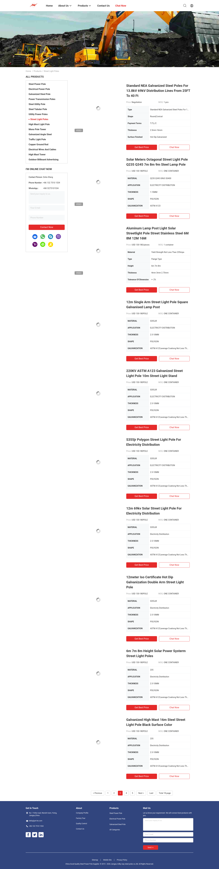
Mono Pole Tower (37, 129)
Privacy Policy (122, 860)
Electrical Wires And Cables (42, 149)
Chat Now (174, 147)
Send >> (150, 847)
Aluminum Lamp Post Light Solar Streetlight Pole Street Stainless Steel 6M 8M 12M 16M (157, 233)
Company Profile (82, 813)
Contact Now (46, 227)
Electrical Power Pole (39, 89)
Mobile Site (107, 860)
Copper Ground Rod (38, 144)
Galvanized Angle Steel (40, 134)
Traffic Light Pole (37, 139)
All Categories (115, 830)
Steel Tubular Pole (38, 109)
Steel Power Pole (37, 84)
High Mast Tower (37, 154)
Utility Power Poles (38, 114)
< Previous (97, 793)
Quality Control (81, 824)
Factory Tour (80, 818)
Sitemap (95, 860)
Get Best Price (142, 147)
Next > (141, 793)
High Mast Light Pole (39, 124)
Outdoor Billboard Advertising (43, 159)
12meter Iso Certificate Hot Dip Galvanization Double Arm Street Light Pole (155, 582)
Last (151, 793)
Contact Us (80, 829)
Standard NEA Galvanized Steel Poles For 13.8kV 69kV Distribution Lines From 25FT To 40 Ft (158, 91)
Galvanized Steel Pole (39, 94)
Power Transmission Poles (42, 99)
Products (37, 71)
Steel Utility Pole (37, 104)
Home (28, 71)
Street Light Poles (39, 119)
